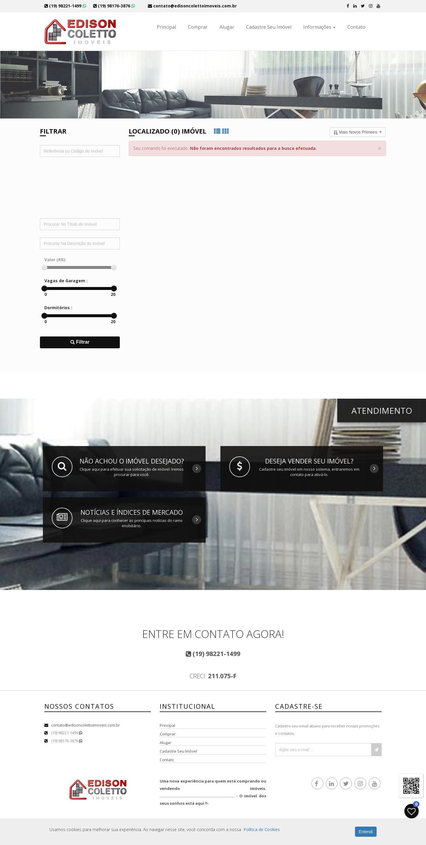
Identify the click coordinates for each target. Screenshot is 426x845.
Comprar (198, 27)
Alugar (227, 27)
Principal (166, 27)
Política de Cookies (261, 829)
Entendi (366, 831)
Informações (319, 27)
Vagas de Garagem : (66, 280)
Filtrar (80, 341)
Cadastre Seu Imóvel (268, 27)
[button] (357, 132)
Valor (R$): (55, 259)
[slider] (44, 267)
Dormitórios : (58, 307)
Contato (356, 27)
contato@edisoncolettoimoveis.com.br (85, 725)
